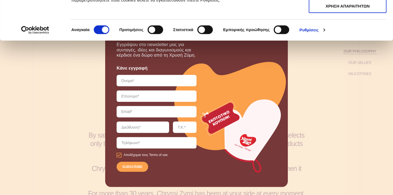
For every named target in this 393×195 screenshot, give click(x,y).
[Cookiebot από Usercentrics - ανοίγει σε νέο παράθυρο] (35, 69)
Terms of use (158, 155)
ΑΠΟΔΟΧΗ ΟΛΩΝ (347, 13)
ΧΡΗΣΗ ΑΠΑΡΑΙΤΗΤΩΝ (348, 29)
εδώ (250, 32)
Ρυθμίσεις (309, 69)
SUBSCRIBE (132, 167)
